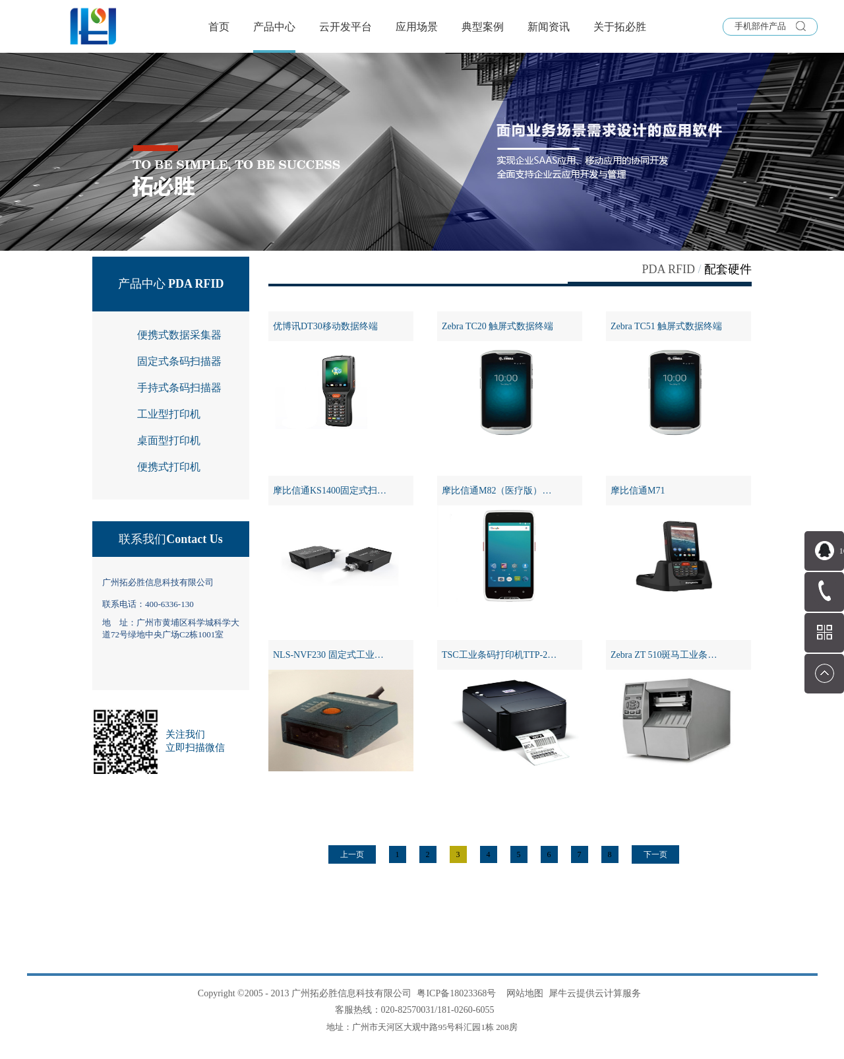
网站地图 (522, 993)
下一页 (655, 854)
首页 (218, 26)
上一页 (352, 854)
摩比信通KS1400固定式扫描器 (334, 491)
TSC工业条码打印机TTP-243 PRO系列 (512, 655)
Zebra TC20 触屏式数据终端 (497, 326)
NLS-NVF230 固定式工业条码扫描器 (343, 655)
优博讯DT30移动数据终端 (325, 326)
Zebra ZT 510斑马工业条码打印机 (678, 655)
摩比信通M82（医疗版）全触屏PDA (512, 491)
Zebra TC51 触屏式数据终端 (666, 326)
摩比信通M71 (638, 491)
